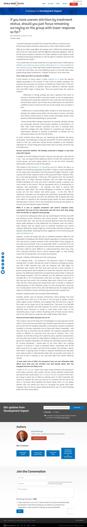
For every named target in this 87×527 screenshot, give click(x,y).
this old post (29, 370)
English (18, 38)
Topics (58, 3)
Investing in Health (23, 453)
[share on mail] (2, 253)
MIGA (28, 525)
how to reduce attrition (48, 375)
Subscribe (77, 407)
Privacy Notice (34, 502)
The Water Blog (53, 453)
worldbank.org (77, 1)
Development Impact (50, 11)
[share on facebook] (2, 257)
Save (20, 511)
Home (43, 3)
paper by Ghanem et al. (25, 233)
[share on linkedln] (2, 264)
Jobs (29, 520)
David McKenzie (15, 35)
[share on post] (2, 260)
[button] (81, 4)
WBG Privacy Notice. (63, 418)
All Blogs (50, 3)
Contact (64, 3)
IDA (22, 525)
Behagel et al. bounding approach (44, 167)
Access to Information (21, 520)
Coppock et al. (53, 79)
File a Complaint (79, 520)
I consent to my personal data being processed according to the (61, 417)
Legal (5, 520)
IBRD (18, 525)
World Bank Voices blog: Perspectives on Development (68, 453)
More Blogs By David (38, 438)
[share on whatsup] (2, 267)
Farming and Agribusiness (38, 453)
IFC (25, 525)
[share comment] (3, 272)
